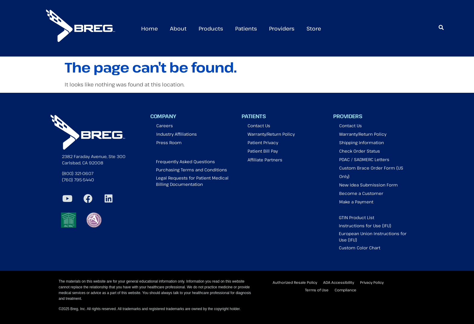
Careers (164, 125)
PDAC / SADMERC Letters (364, 159)
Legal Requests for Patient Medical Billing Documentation (192, 181)
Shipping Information (361, 142)
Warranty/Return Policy (271, 134)
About (178, 28)
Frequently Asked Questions (185, 161)
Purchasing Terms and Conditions (191, 170)
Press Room (169, 142)
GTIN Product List (356, 217)
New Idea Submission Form (368, 185)
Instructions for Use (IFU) (365, 225)
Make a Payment (356, 202)
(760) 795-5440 (78, 180)
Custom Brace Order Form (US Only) (371, 172)
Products (211, 28)
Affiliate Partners (265, 160)
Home (149, 28)
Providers (281, 28)
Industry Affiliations (176, 134)
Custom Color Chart (359, 248)
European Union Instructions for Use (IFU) (373, 237)
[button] (441, 27)
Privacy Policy (372, 282)
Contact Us (259, 125)
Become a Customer (361, 193)
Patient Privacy (263, 142)
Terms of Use (317, 289)
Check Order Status (359, 151)
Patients (246, 28)
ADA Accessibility (338, 282)
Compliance (345, 289)
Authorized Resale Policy (295, 282)
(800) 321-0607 (77, 173)
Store (314, 28)
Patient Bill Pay (263, 151)
